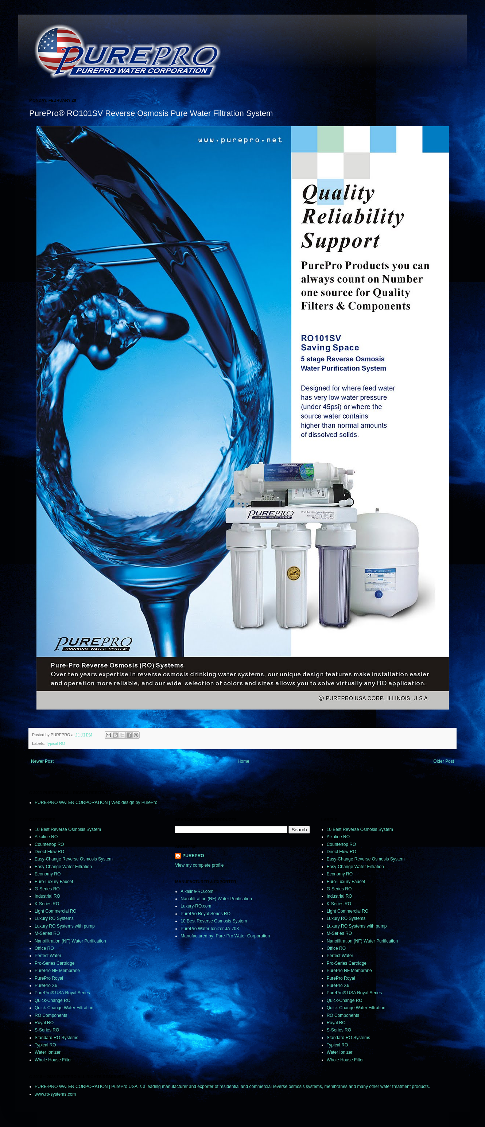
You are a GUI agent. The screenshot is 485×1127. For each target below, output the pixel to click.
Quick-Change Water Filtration (64, 1007)
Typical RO (55, 743)
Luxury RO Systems (54, 918)
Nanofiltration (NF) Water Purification (70, 941)
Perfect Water (48, 955)
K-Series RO (47, 903)
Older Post (443, 761)
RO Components (51, 1015)
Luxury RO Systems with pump (65, 926)
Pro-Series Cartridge (54, 963)
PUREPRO (193, 855)
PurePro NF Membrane (57, 970)
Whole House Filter (53, 1059)
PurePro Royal (49, 978)
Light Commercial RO (56, 911)
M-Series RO (47, 933)
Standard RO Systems (56, 1037)
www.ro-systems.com (55, 1094)
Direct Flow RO (49, 851)
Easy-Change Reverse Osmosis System (74, 859)
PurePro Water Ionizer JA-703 (210, 928)
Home (243, 761)
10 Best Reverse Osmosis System (68, 829)
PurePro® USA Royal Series (62, 992)
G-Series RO (47, 888)
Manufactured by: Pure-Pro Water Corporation (225, 935)
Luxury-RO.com (196, 906)
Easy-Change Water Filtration (63, 866)
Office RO (44, 948)
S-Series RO (47, 1030)
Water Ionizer (48, 1052)
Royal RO (44, 1022)
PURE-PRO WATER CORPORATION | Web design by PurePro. (97, 802)
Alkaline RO (46, 836)
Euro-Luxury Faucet (54, 881)
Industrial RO (47, 896)
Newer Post (42, 761)
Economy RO (48, 874)
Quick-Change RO (52, 1000)
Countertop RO (49, 844)
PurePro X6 (46, 985)
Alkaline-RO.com (197, 891)
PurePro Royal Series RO (205, 913)
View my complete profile (199, 865)
